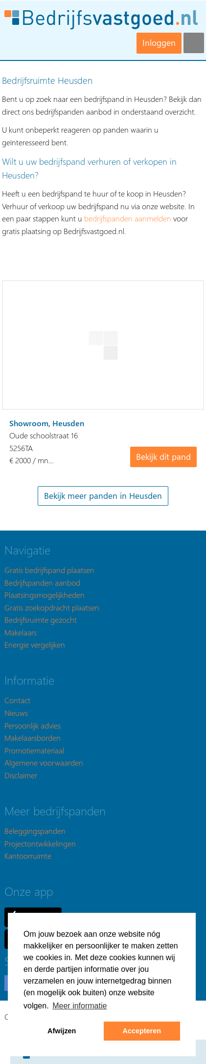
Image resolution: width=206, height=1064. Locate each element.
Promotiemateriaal (34, 750)
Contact (17, 700)
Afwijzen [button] (61, 1031)
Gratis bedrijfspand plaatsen (49, 570)
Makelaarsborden (32, 737)
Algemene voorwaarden (43, 762)
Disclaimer (20, 775)
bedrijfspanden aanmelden (127, 218)
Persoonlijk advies (32, 725)
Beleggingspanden (35, 831)
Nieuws (16, 713)
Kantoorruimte (27, 855)
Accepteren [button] (142, 1031)
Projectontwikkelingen (40, 843)
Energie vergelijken (34, 644)
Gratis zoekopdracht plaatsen (51, 607)
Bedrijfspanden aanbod (42, 582)
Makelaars (20, 632)
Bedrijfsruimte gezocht (40, 619)
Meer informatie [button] (79, 1006)
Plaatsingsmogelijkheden (44, 595)
